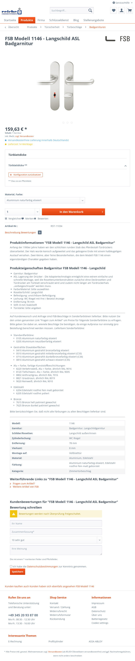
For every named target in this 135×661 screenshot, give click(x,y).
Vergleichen (13, 218)
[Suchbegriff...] (72, 10)
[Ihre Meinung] (56, 550)
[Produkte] (26, 20)
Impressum (98, 603)
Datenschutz (99, 611)
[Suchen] (90, 10)
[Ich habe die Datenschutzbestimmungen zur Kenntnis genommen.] (11, 566)
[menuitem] (72, 12)
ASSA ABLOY (95, 641)
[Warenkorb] (129, 10)
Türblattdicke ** (67, 165)
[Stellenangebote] (93, 20)
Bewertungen (31, 232)
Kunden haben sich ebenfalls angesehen (52, 586)
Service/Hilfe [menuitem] (121, 2)
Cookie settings (100, 622)
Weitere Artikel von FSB (24, 486)
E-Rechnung (15, 641)
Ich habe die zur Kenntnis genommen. (50, 566)
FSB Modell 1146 (85, 586)
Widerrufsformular (60, 615)
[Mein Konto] (121, 10)
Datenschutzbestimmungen (42, 566)
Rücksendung (57, 618)
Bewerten (41, 218)
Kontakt (54, 603)
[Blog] (76, 20)
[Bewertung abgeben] (56, 540)
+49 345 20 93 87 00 (23, 615)
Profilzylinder (56, 641)
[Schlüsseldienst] (59, 20)
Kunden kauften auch (17, 586)
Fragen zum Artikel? (22, 483)
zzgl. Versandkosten (24, 136)
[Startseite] (10, 20)
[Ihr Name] (56, 523)
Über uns (97, 615)
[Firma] (41, 20)
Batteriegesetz (100, 618)
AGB (94, 607)
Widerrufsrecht (58, 611)
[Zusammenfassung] (56, 531)
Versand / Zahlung (60, 607)
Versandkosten (55, 651)
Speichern (17, 571)
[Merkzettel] (113, 10)
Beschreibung (12, 232)
